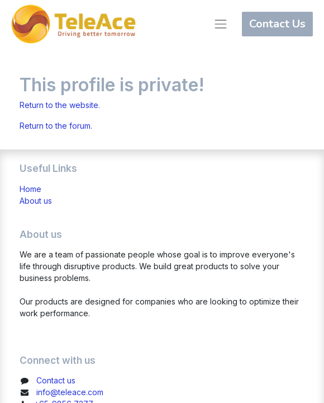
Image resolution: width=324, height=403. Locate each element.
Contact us (55, 380)
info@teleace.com (69, 392)
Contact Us (277, 23)
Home (30, 189)
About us (36, 200)
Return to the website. (60, 105)
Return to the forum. (56, 125)
